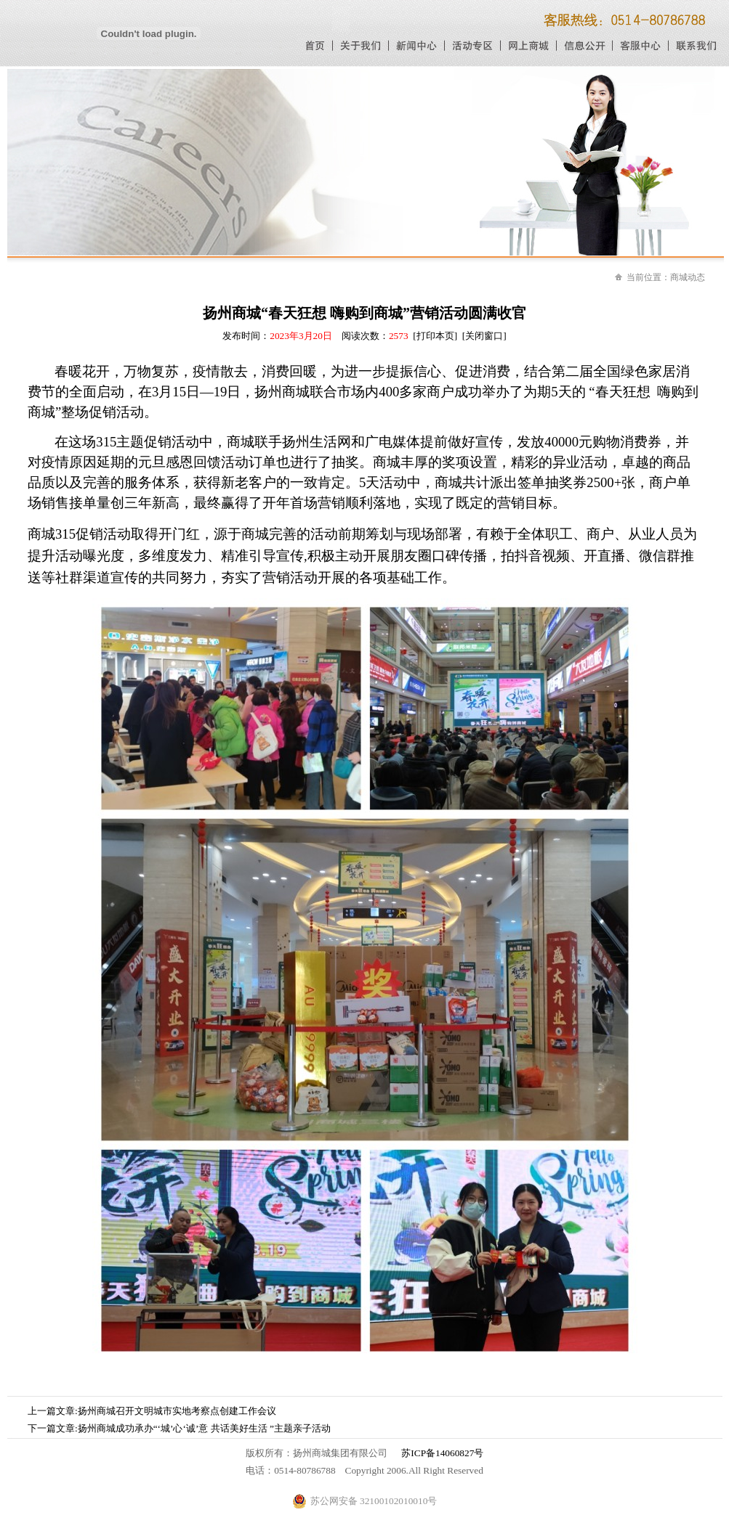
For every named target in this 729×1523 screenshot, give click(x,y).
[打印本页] (435, 335)
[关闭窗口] (484, 335)
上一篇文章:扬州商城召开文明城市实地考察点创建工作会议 (152, 1410)
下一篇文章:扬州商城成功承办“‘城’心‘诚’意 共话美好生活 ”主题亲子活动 (179, 1428)
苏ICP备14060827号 (442, 1453)
